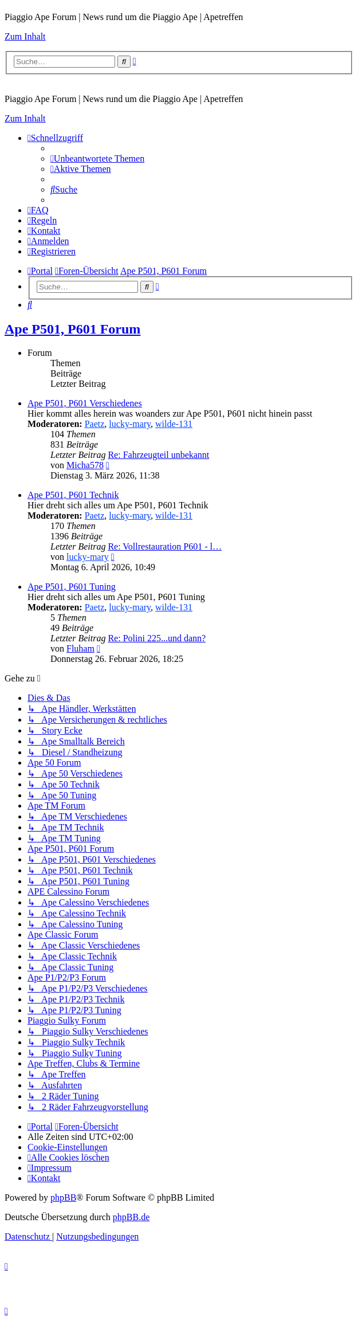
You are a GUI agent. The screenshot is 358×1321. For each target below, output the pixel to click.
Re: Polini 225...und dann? (157, 638)
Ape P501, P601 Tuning (71, 586)
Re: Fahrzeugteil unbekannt (158, 455)
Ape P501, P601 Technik (73, 495)
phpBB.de (131, 1217)
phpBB (63, 1197)
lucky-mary (130, 424)
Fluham (80, 648)
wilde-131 (173, 424)
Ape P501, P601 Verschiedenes (84, 403)
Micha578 (85, 465)
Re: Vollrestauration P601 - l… (165, 546)
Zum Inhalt (25, 36)
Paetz (95, 424)
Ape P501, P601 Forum (72, 329)
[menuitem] (97, 158)
